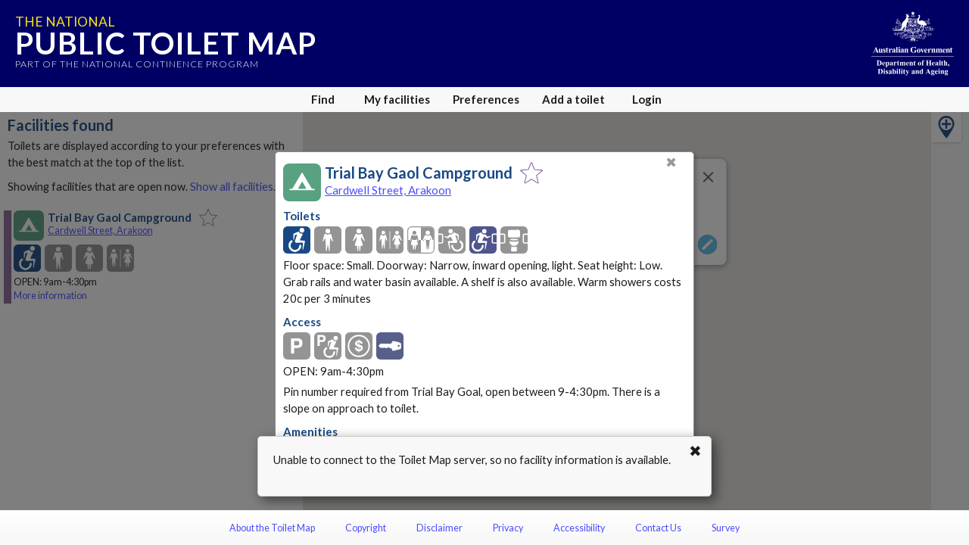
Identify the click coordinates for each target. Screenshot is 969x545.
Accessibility (579, 528)
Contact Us (658, 528)
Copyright (365, 528)
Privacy (508, 528)
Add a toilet (573, 99)
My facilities (397, 99)
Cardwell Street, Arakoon (388, 190)
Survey (726, 528)
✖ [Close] (671, 162)
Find (323, 99)
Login (647, 99)
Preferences (486, 99)
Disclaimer (439, 528)
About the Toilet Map (272, 528)
